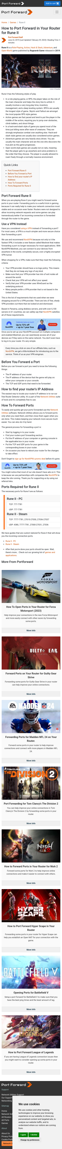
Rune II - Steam (12, 544)
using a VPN (26, 228)
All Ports (5, 1120)
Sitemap (5, 1106)
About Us (6, 1133)
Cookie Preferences (10, 1139)
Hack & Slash (37, 47)
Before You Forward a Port (20, 173)
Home (4, 22)
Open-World (7, 50)
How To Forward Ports (18, 183)
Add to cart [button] (52, 3)
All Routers (6, 1117)
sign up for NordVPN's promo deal (30, 459)
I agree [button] (23, 1135)
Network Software (10, 1114)
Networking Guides (10, 1101)
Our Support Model (10, 1098)
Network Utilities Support (13, 1094)
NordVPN (28, 239)
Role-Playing (17, 47)
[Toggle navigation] (56, 12)
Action (27, 47)
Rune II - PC (11, 541)
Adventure (48, 47)
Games (13, 22)
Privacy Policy (8, 1136)
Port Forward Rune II (17, 170)
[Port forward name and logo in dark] (17, 12)
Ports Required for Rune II (19, 186)
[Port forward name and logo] (13, 3)
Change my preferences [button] (29, 1140)
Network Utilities (47, 397)
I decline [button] (33, 1135)
